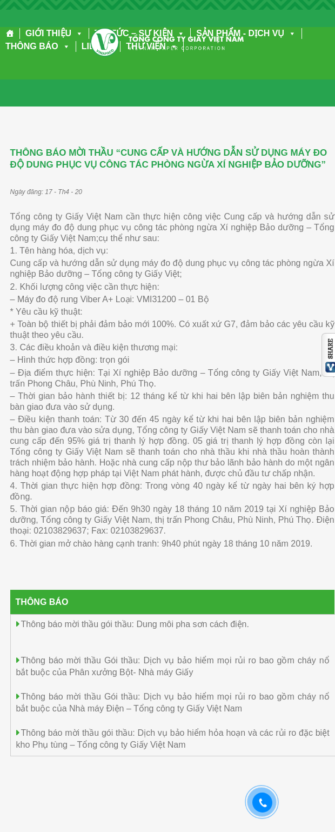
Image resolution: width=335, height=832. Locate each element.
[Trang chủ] (10, 33)
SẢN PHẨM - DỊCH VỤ (246, 33)
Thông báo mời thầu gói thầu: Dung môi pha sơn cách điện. (135, 624)
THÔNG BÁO (37, 46)
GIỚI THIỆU (54, 33)
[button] (77, 33)
